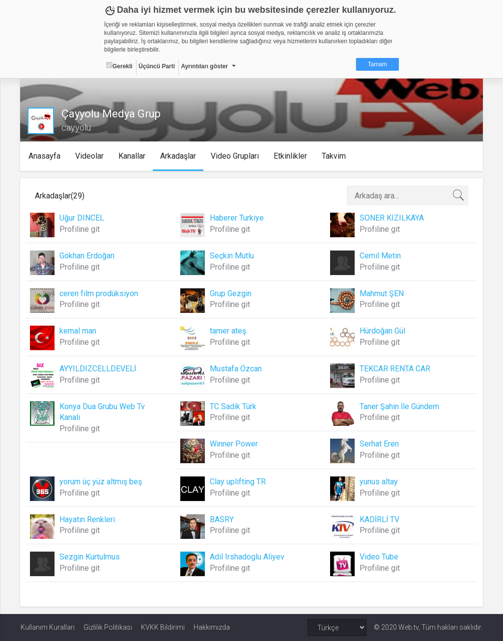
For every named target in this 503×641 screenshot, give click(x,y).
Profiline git (80, 229)
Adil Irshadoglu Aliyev (247, 556)
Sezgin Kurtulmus (90, 556)
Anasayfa (45, 156)
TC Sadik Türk (233, 406)
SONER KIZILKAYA (392, 218)
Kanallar (132, 156)
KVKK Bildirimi (163, 627)
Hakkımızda (212, 627)
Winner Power (234, 443)
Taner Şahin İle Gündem (399, 406)
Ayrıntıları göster (204, 66)
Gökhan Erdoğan (87, 255)
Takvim (335, 156)
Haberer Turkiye (237, 218)
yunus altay (379, 481)
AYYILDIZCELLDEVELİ (98, 368)
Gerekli (119, 66)
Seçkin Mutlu (232, 255)
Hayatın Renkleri (87, 519)
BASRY (222, 519)
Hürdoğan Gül (382, 330)
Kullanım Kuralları (48, 627)
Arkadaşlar (179, 156)
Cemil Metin (380, 255)
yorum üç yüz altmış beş (101, 481)
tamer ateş (228, 330)
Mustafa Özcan (236, 368)
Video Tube (379, 556)
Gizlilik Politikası (108, 627)
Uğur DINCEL (82, 218)
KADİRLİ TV (379, 519)
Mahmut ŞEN (382, 293)
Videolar (90, 156)
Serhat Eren (379, 443)
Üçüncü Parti (157, 66)
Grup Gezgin (231, 293)
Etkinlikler (291, 156)
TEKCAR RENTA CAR (395, 368)
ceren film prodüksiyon (99, 293)
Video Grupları (236, 156)
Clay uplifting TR (238, 481)
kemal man (78, 330)
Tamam (377, 64)
